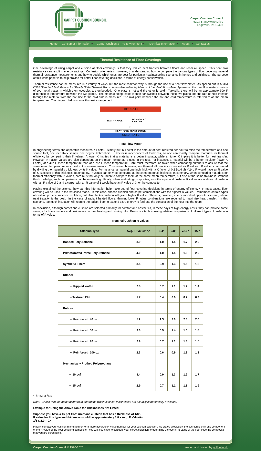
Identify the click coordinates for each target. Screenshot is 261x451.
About (185, 43)
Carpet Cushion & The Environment (119, 43)
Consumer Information (76, 43)
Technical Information (162, 43)
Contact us (203, 43)
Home (54, 43)
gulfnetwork (220, 447)
